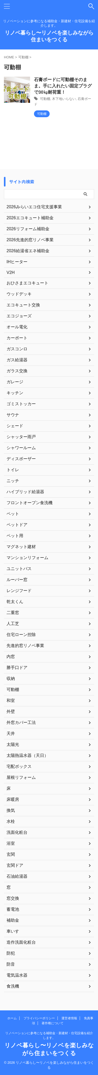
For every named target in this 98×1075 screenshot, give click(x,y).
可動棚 (45, 99)
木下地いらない (64, 99)
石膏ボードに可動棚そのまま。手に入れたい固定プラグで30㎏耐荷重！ (63, 86)
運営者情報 (69, 1018)
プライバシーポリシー (39, 1018)
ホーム (12, 1018)
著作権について (53, 1023)
